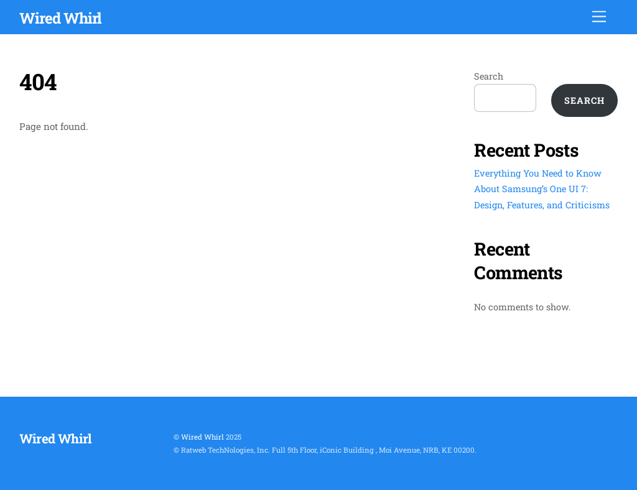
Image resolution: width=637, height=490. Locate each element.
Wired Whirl (202, 436)
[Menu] (599, 17)
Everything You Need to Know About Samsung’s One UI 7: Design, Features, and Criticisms (542, 188)
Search (488, 76)
